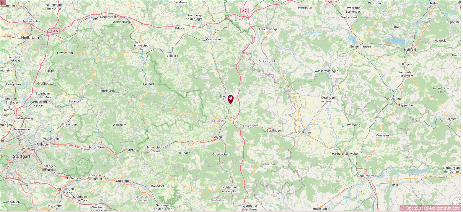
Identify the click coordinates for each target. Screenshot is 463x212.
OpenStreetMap (421, 208)
